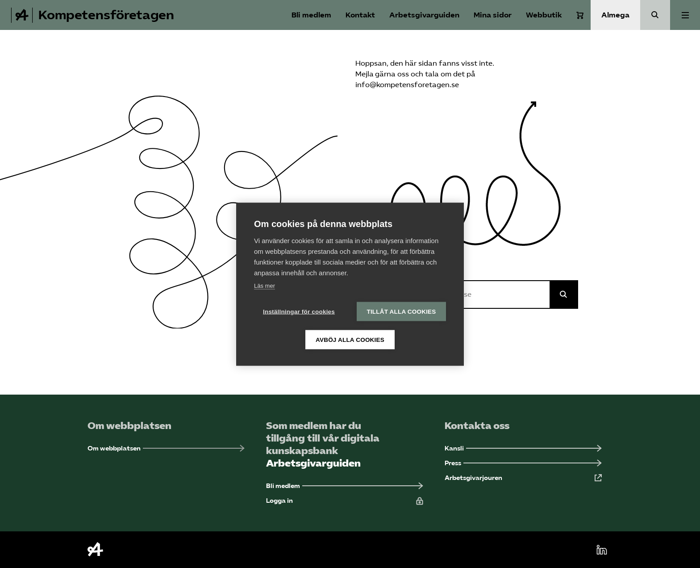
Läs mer (264, 285)
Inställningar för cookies (299, 311)
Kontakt (360, 15)
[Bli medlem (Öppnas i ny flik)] (344, 486)
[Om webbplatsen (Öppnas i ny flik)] (166, 448)
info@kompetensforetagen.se (407, 84)
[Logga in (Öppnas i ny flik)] (344, 500)
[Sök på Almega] (564, 294)
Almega (615, 15)
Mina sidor (493, 15)
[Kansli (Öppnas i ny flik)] (523, 448)
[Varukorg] (579, 15)
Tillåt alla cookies (401, 311)
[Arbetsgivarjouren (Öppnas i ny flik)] (523, 478)
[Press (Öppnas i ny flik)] (523, 463)
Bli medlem (311, 15)
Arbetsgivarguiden (424, 15)
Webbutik (544, 15)
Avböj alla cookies (350, 339)
